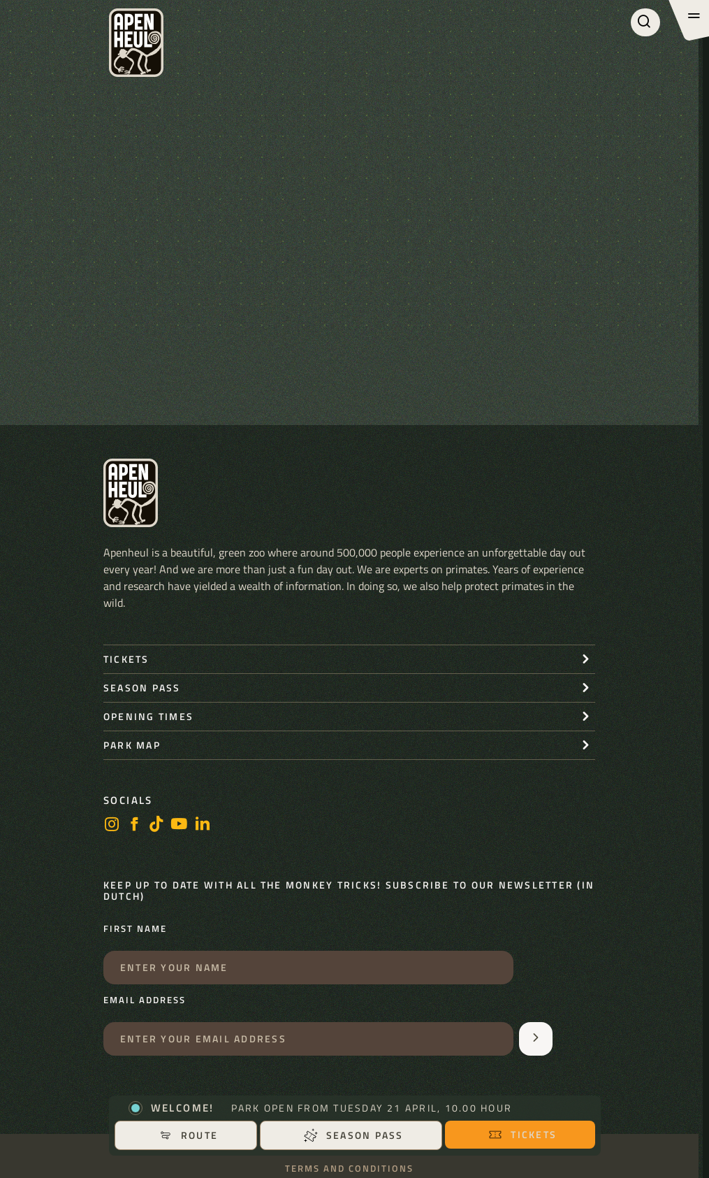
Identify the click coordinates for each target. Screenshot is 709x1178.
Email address (144, 1000)
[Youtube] (179, 825)
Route (188, 1135)
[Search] (645, 22)
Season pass (354, 1135)
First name (135, 929)
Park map (132, 745)
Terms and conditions (349, 1168)
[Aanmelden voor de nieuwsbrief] (536, 1039)
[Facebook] (134, 825)
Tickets (522, 1134)
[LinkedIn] (202, 825)
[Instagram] (111, 825)
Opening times (148, 716)
